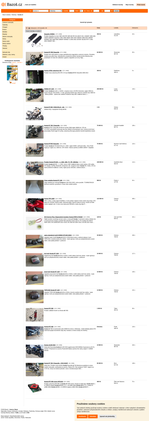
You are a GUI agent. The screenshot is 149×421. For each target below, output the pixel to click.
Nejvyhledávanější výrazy (17, 416)
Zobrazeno (135, 28)
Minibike (5, 32)
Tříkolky (5, 46)
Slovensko (17, 417)
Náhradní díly (6, 52)
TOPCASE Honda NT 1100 (52, 290)
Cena (98, 28)
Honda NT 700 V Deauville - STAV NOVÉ (56, 363)
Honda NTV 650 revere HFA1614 (53, 381)
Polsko (23, 417)
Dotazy (9, 411)
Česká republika (9, 417)
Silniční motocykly (7, 36)
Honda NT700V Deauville (51, 143)
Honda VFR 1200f (49, 198)
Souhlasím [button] (82, 416)
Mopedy (5, 34)
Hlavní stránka (6, 15)
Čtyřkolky (5, 25)
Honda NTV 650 (48, 308)
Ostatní (5, 57)
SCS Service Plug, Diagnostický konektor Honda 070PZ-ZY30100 (63, 217)
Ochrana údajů (39, 411)
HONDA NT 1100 (49, 89)
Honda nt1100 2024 (50, 345)
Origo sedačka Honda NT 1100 (53, 180)
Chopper (5, 27)
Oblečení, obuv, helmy (9, 54)
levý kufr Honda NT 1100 (51, 253)
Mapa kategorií (5, 416)
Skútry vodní (6, 41)
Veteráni (5, 48)
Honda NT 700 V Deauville (52, 125)
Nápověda (4, 411)
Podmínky (32, 411)
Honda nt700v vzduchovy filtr (53, 70)
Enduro (5, 29)
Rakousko (28, 417)
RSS (45, 411)
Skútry (4, 39)
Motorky (14, 15)
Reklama (25, 411)
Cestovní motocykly (8, 22)
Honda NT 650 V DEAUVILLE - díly (54, 107)
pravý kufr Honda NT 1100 (52, 272)
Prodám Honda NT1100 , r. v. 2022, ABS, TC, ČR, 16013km (61, 162)
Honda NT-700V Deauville (51, 52)
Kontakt (20, 411)
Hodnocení (15, 411)
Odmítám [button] (93, 416)
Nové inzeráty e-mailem (33, 31)
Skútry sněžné (6, 43)
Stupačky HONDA (49, 34)
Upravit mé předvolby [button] (107, 416)
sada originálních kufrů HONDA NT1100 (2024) (58, 235)
